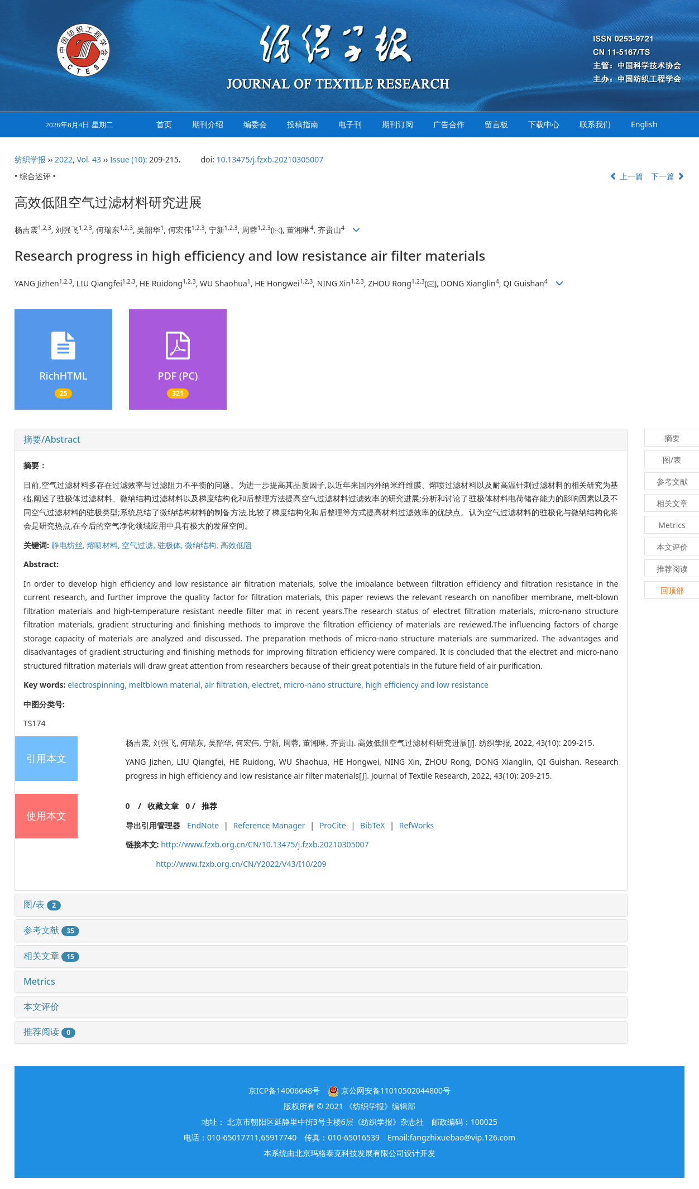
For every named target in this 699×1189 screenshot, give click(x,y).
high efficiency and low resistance (427, 684)
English (644, 124)
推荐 (209, 805)
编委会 (255, 124)
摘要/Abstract (51, 439)
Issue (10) (127, 159)
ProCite (332, 825)
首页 (164, 124)
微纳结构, (202, 545)
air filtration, (228, 684)
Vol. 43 (88, 159)
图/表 (42, 904)
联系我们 (595, 124)
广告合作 (449, 124)
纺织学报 (30, 159)
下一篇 (667, 176)
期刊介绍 (207, 124)
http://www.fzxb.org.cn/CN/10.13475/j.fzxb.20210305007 (264, 844)
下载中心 (543, 124)
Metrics (39, 981)
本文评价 (41, 1006)
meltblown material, (167, 684)
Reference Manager (269, 825)
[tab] (321, 439)
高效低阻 (236, 545)
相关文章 (51, 956)
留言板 (496, 124)
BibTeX (372, 825)
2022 (64, 159)
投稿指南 (302, 124)
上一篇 (626, 176)
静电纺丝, (69, 545)
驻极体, (171, 545)
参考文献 (51, 930)
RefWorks (416, 825)
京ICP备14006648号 (284, 1090)
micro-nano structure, (325, 684)
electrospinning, (98, 684)
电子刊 (350, 124)
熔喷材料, (104, 545)
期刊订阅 (397, 124)
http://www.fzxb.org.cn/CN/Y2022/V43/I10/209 (241, 864)
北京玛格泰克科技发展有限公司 (349, 1153)
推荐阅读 (49, 1031)
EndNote (203, 825)
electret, (268, 684)
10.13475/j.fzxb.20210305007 (270, 159)
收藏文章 (163, 805)
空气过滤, (139, 545)
